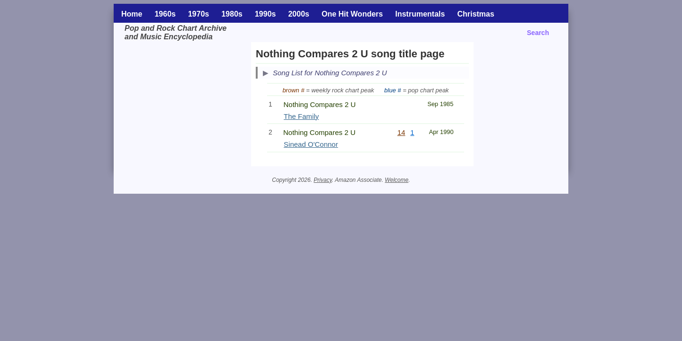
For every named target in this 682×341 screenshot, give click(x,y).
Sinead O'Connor (311, 144)
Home (131, 14)
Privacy (323, 180)
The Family (301, 116)
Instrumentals (420, 14)
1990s (265, 14)
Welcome (397, 180)
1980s (231, 14)
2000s (298, 14)
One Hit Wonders (352, 14)
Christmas (475, 14)
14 (401, 132)
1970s (198, 14)
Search (538, 32)
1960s (165, 14)
